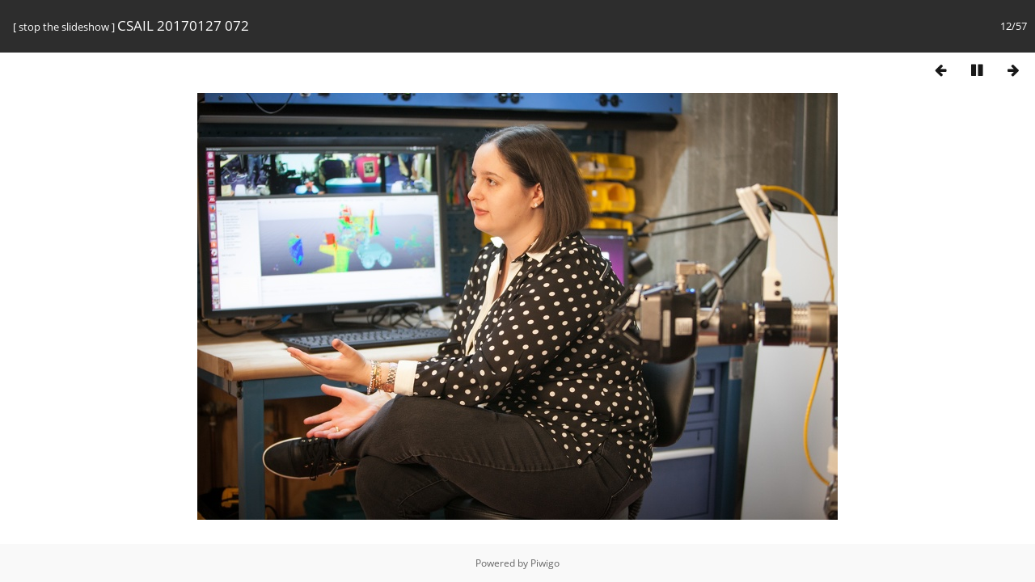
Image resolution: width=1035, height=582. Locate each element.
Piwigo (545, 563)
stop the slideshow (64, 26)
